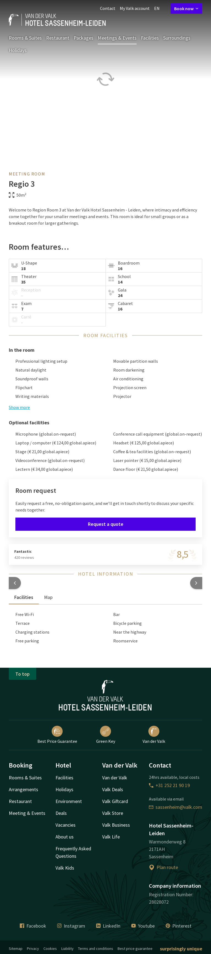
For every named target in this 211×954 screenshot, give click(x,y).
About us (64, 837)
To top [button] (22, 674)
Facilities (150, 38)
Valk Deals (112, 789)
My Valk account (135, 8)
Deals (61, 813)
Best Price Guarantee (57, 735)
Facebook (33, 926)
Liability (67, 948)
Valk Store (112, 813)
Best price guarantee (135, 948)
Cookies (50, 948)
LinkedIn (108, 926)
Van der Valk (154, 735)
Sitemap (16, 948)
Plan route (163, 867)
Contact (107, 8)
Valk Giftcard (115, 801)
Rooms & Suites (25, 38)
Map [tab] (48, 597)
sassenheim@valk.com (175, 807)
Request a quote (105, 524)
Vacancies (65, 825)
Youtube (143, 926)
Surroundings (176, 38)
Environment (68, 801)
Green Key (105, 735)
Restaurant (57, 38)
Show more (19, 407)
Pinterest (178, 926)
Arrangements (23, 789)
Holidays (18, 50)
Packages (83, 38)
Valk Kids (64, 868)
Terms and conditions (95, 948)
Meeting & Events (27, 813)
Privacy (33, 948)
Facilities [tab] (23, 597)
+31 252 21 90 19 (169, 785)
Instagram (71, 926)
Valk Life (111, 837)
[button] (15, 583)
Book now (186, 8)
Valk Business (116, 825)
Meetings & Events (117, 38)
